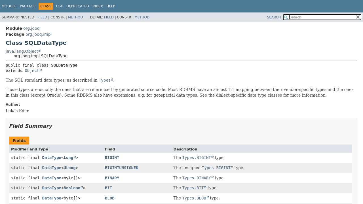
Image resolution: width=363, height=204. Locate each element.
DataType (51, 157)
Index (97, 6)
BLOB (110, 198)
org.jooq (31, 28)
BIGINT (112, 157)
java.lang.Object (22, 51)
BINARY (112, 178)
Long (68, 157)
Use (59, 6)
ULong (69, 167)
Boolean (72, 188)
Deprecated (77, 6)
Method (75, 17)
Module (9, 6)
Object (32, 70)
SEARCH (274, 17)
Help (110, 6)
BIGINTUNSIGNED (121, 167)
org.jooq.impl (39, 34)
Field (42, 17)
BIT (108, 188)
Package (27, 6)
